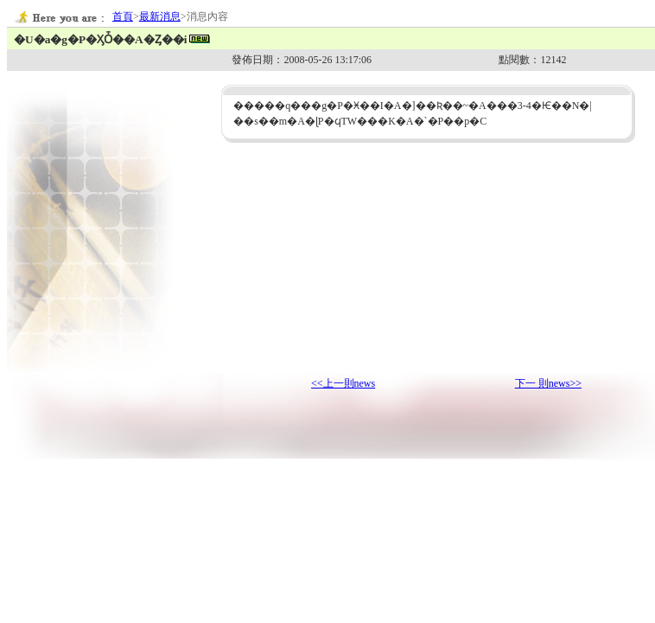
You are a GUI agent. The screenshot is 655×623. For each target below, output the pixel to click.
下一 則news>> (548, 383)
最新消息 (160, 16)
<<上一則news (343, 383)
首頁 (122, 16)
